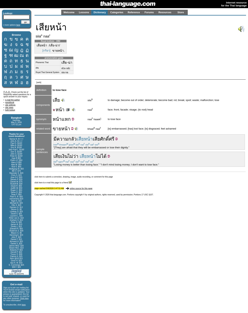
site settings (10, 105)
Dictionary (100, 12)
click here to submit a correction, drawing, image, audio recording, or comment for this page (73, 177)
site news (9, 107)
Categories (116, 12)
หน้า (62, 109)
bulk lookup (10, 110)
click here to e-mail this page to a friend (52, 183)
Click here (24, 298)
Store (180, 12)
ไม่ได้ (101, 156)
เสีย (56, 100)
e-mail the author (12, 100)
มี (55, 139)
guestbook (9, 102)
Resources (164, 12)
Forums (149, 12)
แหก (66, 119)
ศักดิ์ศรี (107, 139)
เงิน (64, 156)
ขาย (57, 128)
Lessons (84, 12)
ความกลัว (67, 139)
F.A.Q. (7, 91)
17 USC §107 (147, 195)
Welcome (68, 12)
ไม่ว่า (73, 156)
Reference (134, 12)
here (24, 305)
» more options (11, 25)
